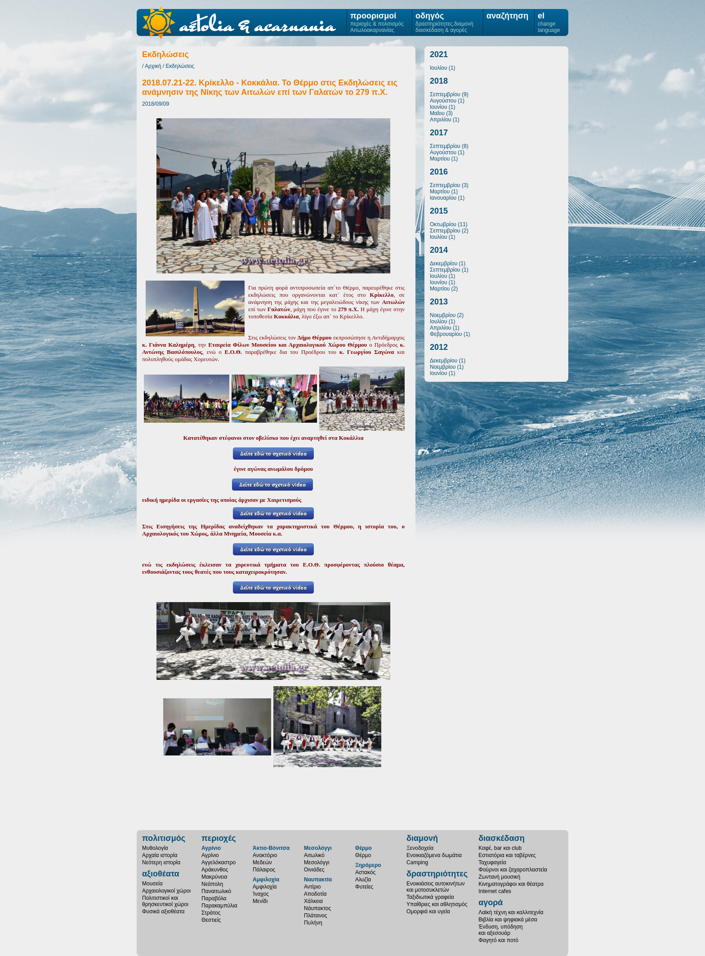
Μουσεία (152, 883)
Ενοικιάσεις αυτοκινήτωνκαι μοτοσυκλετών (435, 886)
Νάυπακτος (317, 908)
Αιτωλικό (314, 855)
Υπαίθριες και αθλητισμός (436, 904)
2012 (439, 347)
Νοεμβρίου (442, 315)
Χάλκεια (313, 901)
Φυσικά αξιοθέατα (163, 911)
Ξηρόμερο (368, 865)
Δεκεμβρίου (443, 263)
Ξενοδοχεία (419, 848)
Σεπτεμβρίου (445, 94)
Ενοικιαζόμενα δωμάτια (434, 855)
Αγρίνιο (211, 848)
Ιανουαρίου (443, 198)
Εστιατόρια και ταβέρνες (506, 855)
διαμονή (422, 838)
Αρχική (153, 66)
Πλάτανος (315, 915)
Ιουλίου (438, 68)
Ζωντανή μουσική (499, 877)
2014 (439, 250)
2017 (439, 132)
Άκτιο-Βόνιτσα (271, 848)
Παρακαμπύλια (219, 905)
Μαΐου (437, 113)
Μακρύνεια (214, 877)
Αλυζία (363, 879)
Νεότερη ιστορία (161, 862)
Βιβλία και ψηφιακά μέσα (507, 919)
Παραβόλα (213, 898)
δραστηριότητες (437, 873)
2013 (439, 301)
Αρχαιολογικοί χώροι (166, 891)
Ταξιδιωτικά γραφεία (430, 897)
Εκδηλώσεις (180, 66)
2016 (439, 171)
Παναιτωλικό (216, 891)
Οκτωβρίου (443, 224)
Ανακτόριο (265, 855)
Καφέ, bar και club (500, 848)
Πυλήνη (313, 923)
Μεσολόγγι (318, 848)
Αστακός (365, 872)
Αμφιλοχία (266, 879)
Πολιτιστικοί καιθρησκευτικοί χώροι (165, 901)
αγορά (490, 902)
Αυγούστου (443, 101)
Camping (417, 862)
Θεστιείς (211, 920)
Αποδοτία (315, 894)
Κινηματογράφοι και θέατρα (511, 884)
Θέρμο (363, 848)
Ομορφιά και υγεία (428, 911)
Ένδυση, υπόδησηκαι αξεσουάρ (500, 930)
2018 (439, 80)
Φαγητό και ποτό (498, 940)
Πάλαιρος (264, 870)
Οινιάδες (314, 870)
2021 (439, 54)
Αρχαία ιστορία (159, 855)
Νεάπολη (212, 884)
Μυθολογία (155, 848)
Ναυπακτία (318, 879)
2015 (439, 210)
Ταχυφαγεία (492, 862)
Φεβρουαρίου (446, 334)
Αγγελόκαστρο (218, 862)
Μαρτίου (440, 159)
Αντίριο (312, 887)
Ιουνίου (438, 107)
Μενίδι (260, 901)
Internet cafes (494, 891)
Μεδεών (262, 862)
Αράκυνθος (214, 870)
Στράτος (210, 913)
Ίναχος (261, 894)
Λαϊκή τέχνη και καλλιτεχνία (510, 912)
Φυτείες (364, 887)
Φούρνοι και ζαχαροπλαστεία (512, 870)
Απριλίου (440, 119)
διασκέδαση (501, 838)
